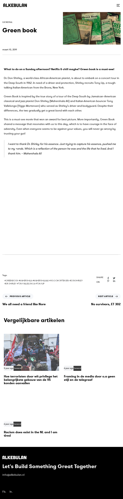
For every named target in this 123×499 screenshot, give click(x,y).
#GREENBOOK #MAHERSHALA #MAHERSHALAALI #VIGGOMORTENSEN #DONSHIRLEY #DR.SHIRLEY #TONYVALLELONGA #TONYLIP (43, 282)
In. (11, 492)
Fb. (4, 492)
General (7, 22)
